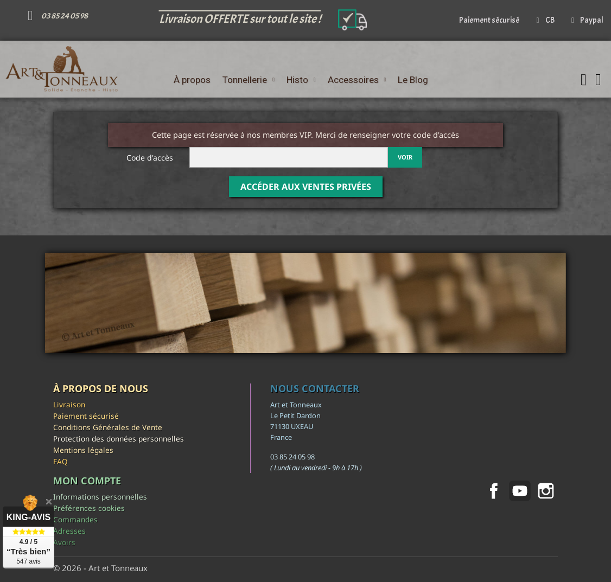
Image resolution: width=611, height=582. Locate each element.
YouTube (520, 491)
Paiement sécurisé (86, 416)
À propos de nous (100, 388)
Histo (301, 80)
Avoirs (64, 542)
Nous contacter (314, 388)
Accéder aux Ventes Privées (305, 187)
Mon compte (87, 480)
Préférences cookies (89, 508)
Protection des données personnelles (118, 438)
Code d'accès (149, 157)
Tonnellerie (248, 80)
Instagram (546, 491)
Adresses (69, 531)
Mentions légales (83, 450)
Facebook (494, 491)
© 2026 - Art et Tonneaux (100, 567)
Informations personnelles (100, 496)
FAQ (60, 461)
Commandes (75, 519)
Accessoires (357, 80)
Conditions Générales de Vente (107, 427)
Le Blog (413, 79)
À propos (192, 79)
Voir (405, 157)
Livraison (69, 404)
